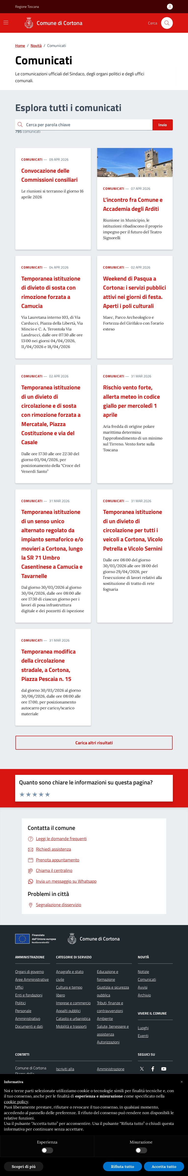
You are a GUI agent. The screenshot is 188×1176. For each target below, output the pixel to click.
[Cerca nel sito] (167, 23)
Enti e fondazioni (28, 995)
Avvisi (142, 987)
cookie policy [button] (16, 1101)
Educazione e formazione (107, 975)
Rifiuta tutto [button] (122, 1166)
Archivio (144, 995)
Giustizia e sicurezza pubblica (113, 991)
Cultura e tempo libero (69, 991)
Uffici (19, 987)
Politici (20, 1003)
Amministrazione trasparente (110, 1073)
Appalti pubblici (68, 1011)
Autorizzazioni (108, 1042)
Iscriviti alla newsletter (65, 1073)
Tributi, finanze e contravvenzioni (110, 1007)
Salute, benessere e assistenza (113, 1030)
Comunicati (32, 159)
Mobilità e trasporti (71, 1026)
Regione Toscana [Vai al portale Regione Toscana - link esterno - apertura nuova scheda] (27, 6)
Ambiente (105, 1018)
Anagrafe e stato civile (69, 975)
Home (20, 45)
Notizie (143, 971)
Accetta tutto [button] (164, 1166)
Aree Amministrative (32, 979)
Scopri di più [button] (23, 1166)
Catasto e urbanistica (73, 1018)
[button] (182, 1082)
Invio (162, 125)
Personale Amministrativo (27, 1014)
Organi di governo (29, 971)
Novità (36, 45)
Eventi (143, 1036)
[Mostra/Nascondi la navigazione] (6, 22)
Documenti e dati (29, 1026)
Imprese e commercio (73, 1003)
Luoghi (143, 1028)
